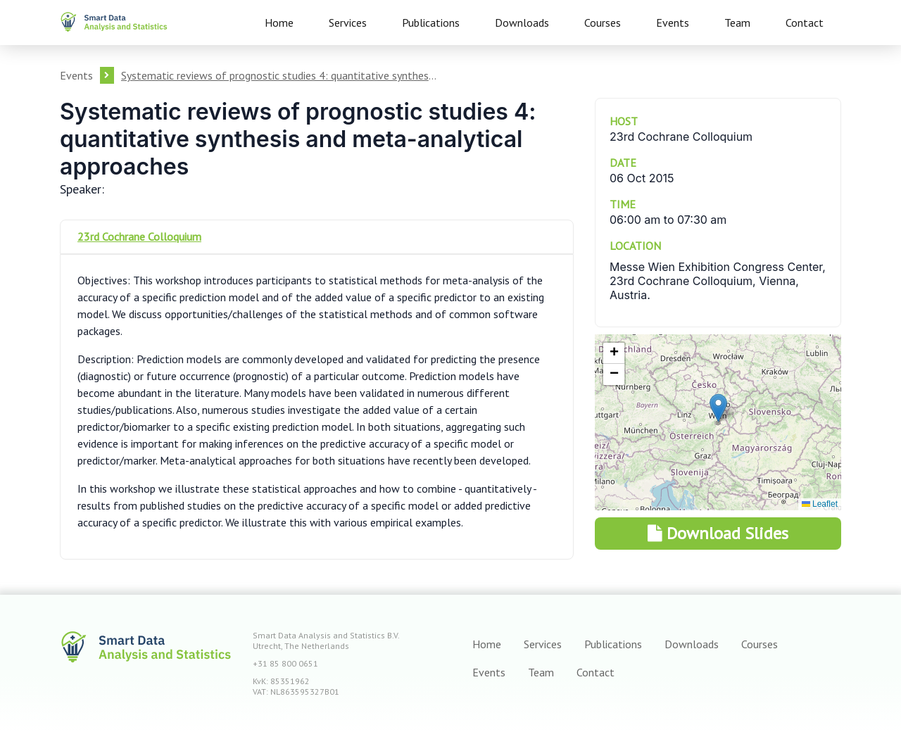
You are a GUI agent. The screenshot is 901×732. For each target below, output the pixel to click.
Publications (431, 22)
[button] (718, 407)
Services (348, 22)
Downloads (522, 22)
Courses (602, 22)
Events (672, 22)
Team (737, 22)
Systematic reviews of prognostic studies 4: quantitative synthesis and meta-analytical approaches (278, 75)
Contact (805, 22)
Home (279, 22)
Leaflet (820, 504)
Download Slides (718, 533)
